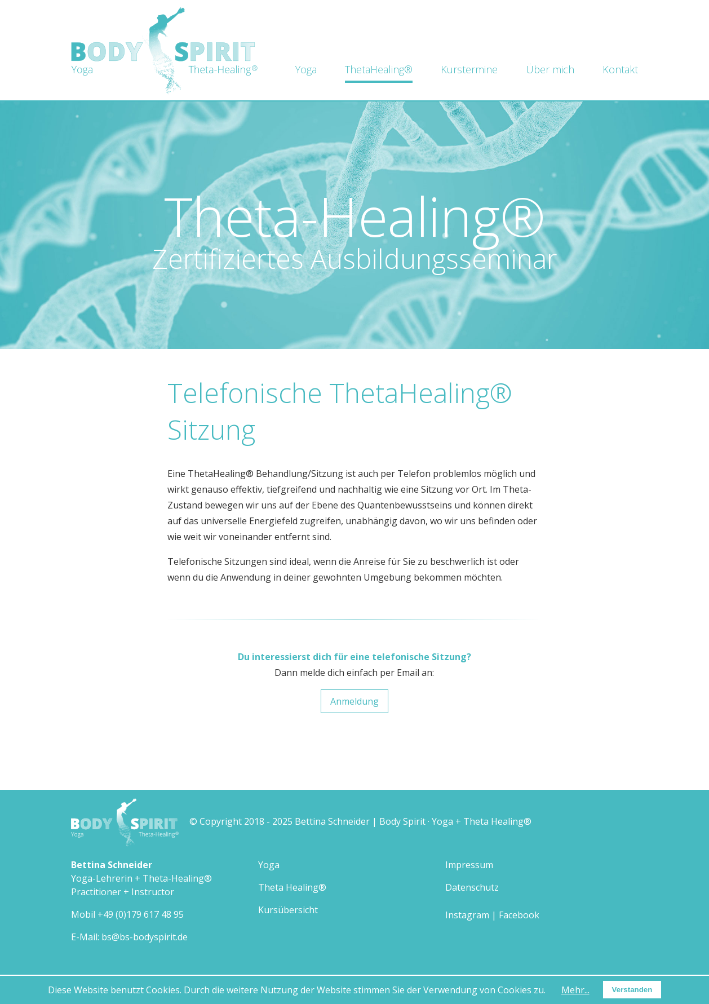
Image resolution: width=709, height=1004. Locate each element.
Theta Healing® (292, 887)
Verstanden (632, 989)
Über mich (550, 69)
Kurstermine (469, 69)
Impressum (469, 865)
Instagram (467, 915)
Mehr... (575, 990)
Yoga (306, 69)
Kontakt (620, 69)
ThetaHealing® (379, 69)
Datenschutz (472, 887)
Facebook (519, 915)
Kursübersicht (288, 910)
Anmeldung (354, 701)
